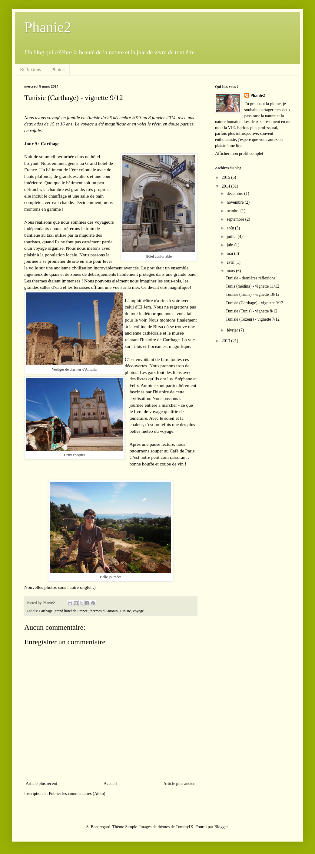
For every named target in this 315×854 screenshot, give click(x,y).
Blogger (220, 827)
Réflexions (30, 69)
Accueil (110, 783)
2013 (226, 341)
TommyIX (184, 827)
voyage (138, 611)
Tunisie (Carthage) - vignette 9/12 (254, 303)
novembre (235, 202)
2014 (226, 186)
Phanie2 (47, 27)
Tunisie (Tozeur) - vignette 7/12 (253, 319)
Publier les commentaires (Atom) (77, 793)
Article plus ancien (179, 783)
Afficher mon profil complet (239, 153)
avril (231, 262)
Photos (58, 69)
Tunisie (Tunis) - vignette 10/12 (253, 294)
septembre (236, 219)
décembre (235, 193)
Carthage (45, 611)
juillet (232, 236)
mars (231, 271)
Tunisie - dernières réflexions (250, 278)
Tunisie (125, 611)
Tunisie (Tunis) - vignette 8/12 (251, 311)
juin (230, 245)
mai (230, 253)
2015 (226, 177)
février (233, 330)
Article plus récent (41, 783)
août (231, 228)
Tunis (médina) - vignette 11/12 (252, 286)
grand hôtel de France (71, 611)
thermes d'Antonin (104, 611)
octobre (233, 210)
